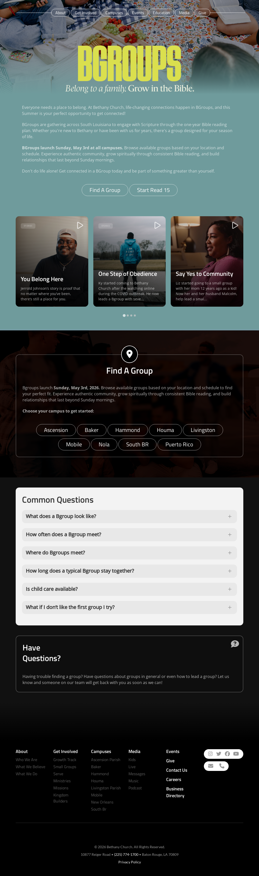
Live (132, 767)
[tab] (124, 315)
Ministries (62, 781)
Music (133, 781)
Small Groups (64, 767)
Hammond (127, 430)
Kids (132, 760)
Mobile (74, 444)
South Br (98, 809)
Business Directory (175, 792)
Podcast (135, 788)
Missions (60, 788)
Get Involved (85, 13)
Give (202, 13)
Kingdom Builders (60, 798)
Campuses (114, 13)
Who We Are (26, 760)
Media (184, 13)
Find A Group (105, 190)
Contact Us (176, 770)
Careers (173, 779)
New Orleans (102, 802)
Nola (104, 444)
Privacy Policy (129, 862)
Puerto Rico (179, 444)
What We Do (26, 774)
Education (161, 13)
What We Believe (30, 767)
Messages (136, 774)
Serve (58, 774)
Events (138, 13)
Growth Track (64, 760)
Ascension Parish (105, 760)
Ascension (56, 430)
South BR (137, 444)
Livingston (203, 430)
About (60, 13)
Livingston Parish (106, 788)
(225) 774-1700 (126, 854)
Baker (92, 430)
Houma (165, 430)
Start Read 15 (153, 190)
